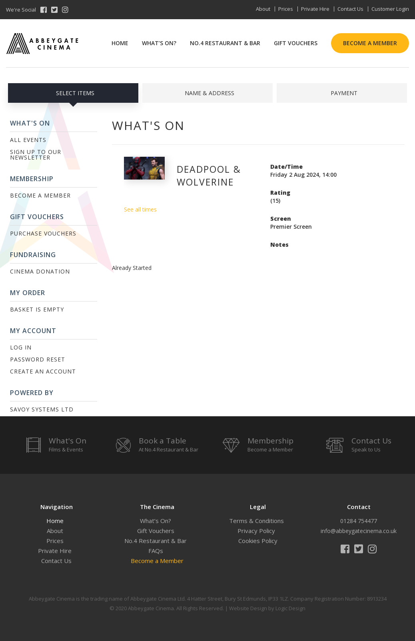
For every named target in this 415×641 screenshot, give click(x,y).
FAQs (155, 551)
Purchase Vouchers (43, 233)
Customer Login (390, 8)
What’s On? (159, 43)
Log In (21, 347)
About (263, 8)
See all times (140, 209)
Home (120, 43)
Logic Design (290, 608)
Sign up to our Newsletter (35, 154)
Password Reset (37, 359)
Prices (285, 8)
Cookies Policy (257, 541)
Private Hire (315, 8)
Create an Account (43, 371)
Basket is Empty (37, 309)
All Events (28, 140)
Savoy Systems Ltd (42, 409)
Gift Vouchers (295, 43)
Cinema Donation (40, 271)
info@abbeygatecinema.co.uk (359, 531)
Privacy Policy (256, 531)
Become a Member (370, 43)
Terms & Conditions (256, 521)
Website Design (248, 608)
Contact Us (350, 8)
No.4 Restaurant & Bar (225, 43)
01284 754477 (358, 521)
